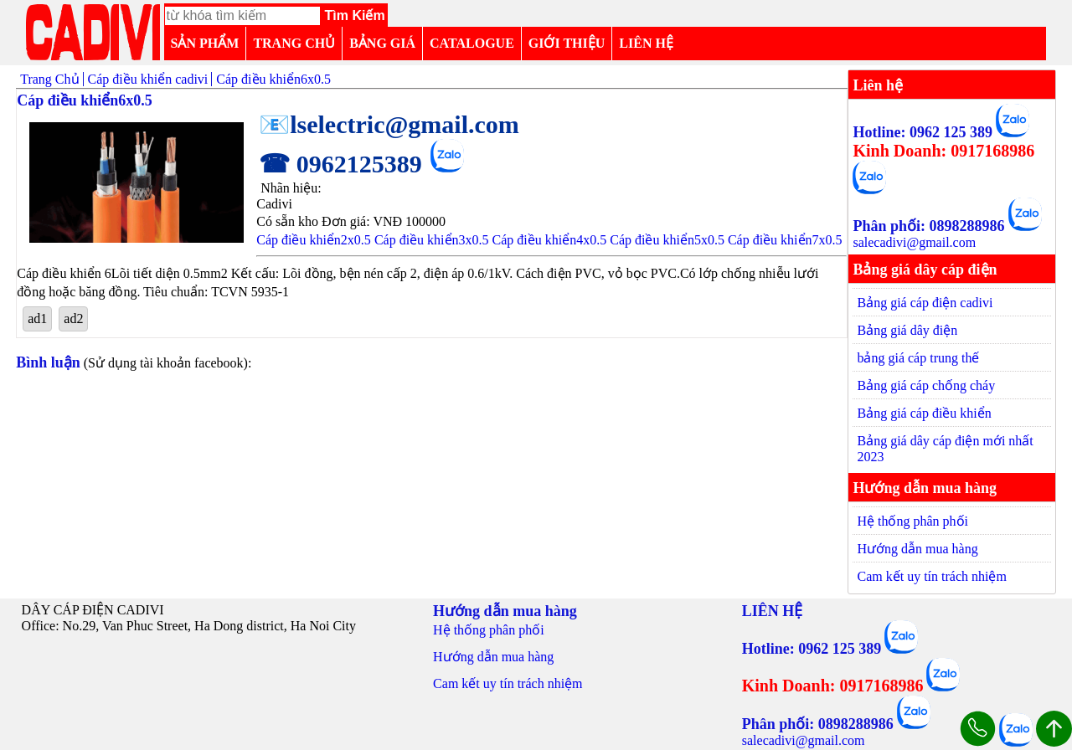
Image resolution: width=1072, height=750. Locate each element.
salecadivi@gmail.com (914, 242)
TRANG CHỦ (294, 43)
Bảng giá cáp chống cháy (926, 385)
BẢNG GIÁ (382, 43)
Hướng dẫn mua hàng (917, 549)
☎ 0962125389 (340, 163)
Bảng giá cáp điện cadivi (924, 302)
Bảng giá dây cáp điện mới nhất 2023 (945, 449)
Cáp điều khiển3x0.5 (431, 240)
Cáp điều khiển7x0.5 (785, 240)
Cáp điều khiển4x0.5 (549, 240)
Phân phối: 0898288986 (928, 226)
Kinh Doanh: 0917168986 (943, 150)
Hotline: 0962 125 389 (922, 132)
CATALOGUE (472, 43)
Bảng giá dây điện (907, 330)
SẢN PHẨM (205, 43)
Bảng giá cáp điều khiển (924, 413)
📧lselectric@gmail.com (389, 124)
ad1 (37, 318)
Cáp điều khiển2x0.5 (313, 240)
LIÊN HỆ (646, 43)
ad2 (73, 318)
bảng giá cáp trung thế (918, 358)
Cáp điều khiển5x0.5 (667, 240)
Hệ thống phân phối (912, 521)
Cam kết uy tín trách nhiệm (931, 576)
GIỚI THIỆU (567, 43)
